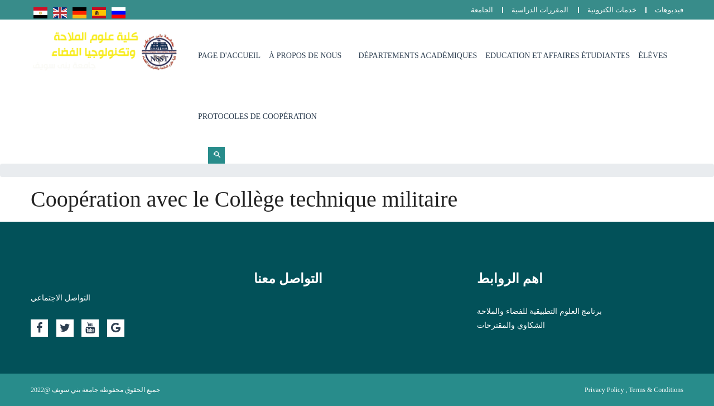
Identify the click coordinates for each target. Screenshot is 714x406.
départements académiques (417, 55)
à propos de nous (305, 55)
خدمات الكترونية (611, 10)
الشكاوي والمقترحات (511, 325)
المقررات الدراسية (540, 10)
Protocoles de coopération (257, 116)
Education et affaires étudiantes (557, 55)
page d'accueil (229, 55)
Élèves (652, 55)
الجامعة (482, 10)
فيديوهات (669, 10)
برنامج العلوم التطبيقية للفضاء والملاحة (539, 311)
